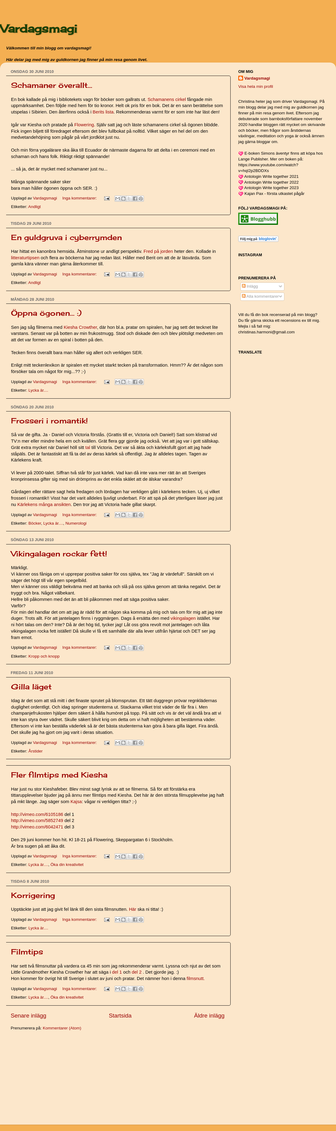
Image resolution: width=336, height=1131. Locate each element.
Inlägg (250, 286)
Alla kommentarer (260, 296)
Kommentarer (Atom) (62, 1028)
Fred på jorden (158, 251)
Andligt (34, 206)
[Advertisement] (56, 1078)
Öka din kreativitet (66, 864)
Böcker (34, 523)
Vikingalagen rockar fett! (59, 553)
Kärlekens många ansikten (44, 504)
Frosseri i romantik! (49, 420)
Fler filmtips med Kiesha (59, 774)
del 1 (117, 972)
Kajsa (76, 801)
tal (88, 447)
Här (132, 909)
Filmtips (27, 951)
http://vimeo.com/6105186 (37, 814)
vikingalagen (183, 618)
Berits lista (103, 112)
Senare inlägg (28, 1015)
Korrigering (33, 895)
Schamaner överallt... (51, 85)
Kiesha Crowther (80, 327)
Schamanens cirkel (167, 99)
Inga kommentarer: (80, 198)
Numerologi (75, 523)
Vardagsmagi (38, 28)
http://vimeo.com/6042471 (37, 826)
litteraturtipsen (25, 257)
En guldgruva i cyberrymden (66, 237)
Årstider (35, 751)
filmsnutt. (196, 978)
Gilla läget (31, 686)
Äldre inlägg (209, 1015)
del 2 (136, 972)
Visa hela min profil (255, 86)
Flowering (84, 124)
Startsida (120, 1015)
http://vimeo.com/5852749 (37, 820)
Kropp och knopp (44, 656)
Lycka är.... (38, 390)
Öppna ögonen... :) (46, 313)
